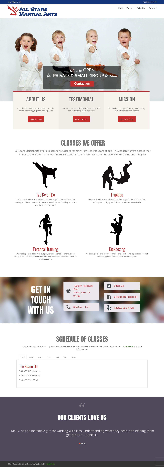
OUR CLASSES (81, 119)
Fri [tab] (57, 357)
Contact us (82, 83)
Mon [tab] (22, 357)
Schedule (141, 8)
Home (120, 8)
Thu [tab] (49, 357)
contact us (129, 346)
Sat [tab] (65, 357)
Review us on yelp (124, 307)
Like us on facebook (125, 296)
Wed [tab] (40, 357)
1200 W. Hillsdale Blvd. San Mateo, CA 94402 (83, 290)
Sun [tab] (74, 357)
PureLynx (50, 464)
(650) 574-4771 (81, 306)
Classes (130, 8)
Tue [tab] (31, 357)
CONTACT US (36, 119)
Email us (119, 285)
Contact (152, 8)
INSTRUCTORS (126, 119)
